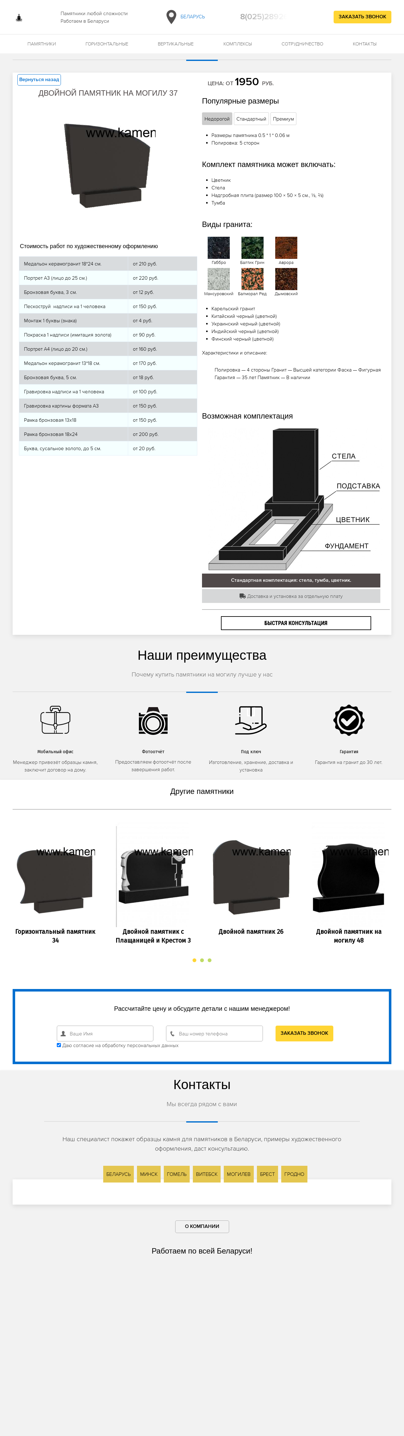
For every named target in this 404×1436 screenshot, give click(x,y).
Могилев (239, 1174)
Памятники (41, 43)
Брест (267, 1174)
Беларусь (184, 17)
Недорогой (217, 119)
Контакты (365, 43)
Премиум (283, 119)
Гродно (294, 1174)
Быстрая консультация (296, 623)
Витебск (206, 1174)
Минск (148, 1174)
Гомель (177, 1174)
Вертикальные (175, 43)
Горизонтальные (107, 43)
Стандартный (251, 119)
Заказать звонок (362, 17)
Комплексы (237, 43)
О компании (202, 1226)
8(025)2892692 (269, 17)
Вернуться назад (39, 79)
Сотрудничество (302, 43)
